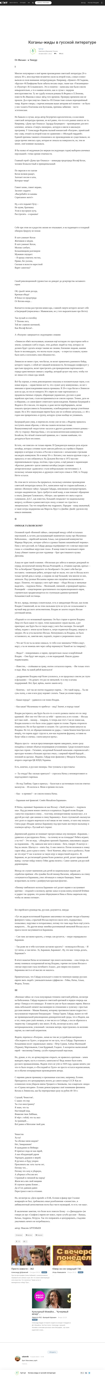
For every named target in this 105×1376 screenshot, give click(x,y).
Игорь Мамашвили (59, 1272)
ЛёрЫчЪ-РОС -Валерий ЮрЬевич (44, 1317)
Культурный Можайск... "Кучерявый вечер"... (50, 1313)
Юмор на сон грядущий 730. (67, 1269)
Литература (19, 1235)
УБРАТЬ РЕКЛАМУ (43, 2)
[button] (102, 3)
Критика (29, 1235)
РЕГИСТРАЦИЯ (93, 3)
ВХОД (83, 3)
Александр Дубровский (19, 1272)
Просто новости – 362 (22, 1269)
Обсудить (52, 1352)
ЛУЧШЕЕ (23, 2)
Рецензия (39, 1235)
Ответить (24, 1364)
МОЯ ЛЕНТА (14, 2)
